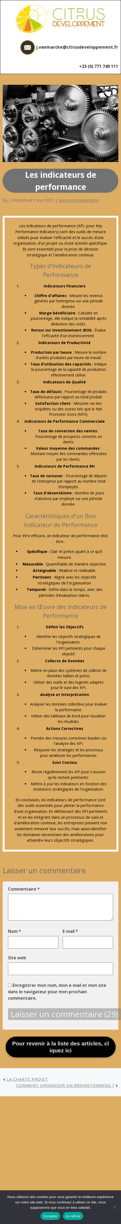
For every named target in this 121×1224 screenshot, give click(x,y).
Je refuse (73, 1216)
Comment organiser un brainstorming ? (65, 1085)
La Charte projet (27, 1079)
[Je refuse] (114, 1207)
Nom (14, 931)
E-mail (70, 931)
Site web (17, 958)
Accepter (50, 1216)
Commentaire (24, 889)
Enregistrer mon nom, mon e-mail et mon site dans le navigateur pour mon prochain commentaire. (57, 991)
